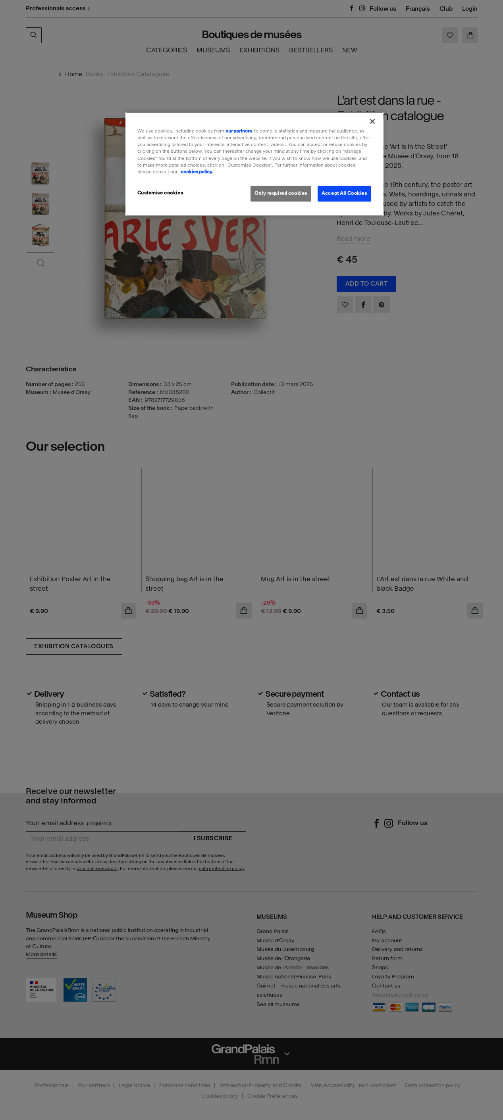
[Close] (372, 121)
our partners (238, 131)
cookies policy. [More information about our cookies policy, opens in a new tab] (197, 171)
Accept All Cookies (344, 193)
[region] (254, 164)
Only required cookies (280, 193)
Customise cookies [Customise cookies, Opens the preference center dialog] (160, 192)
